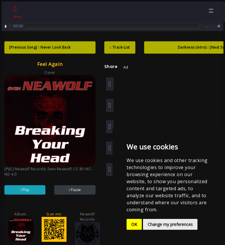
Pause (74, 188)
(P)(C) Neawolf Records (24, 167)
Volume (218, 26)
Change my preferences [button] (170, 224)
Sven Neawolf (59, 167)
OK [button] (134, 224)
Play (6, 26)
